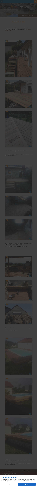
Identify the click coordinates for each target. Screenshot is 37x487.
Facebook (14, 481)
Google (11, 481)
